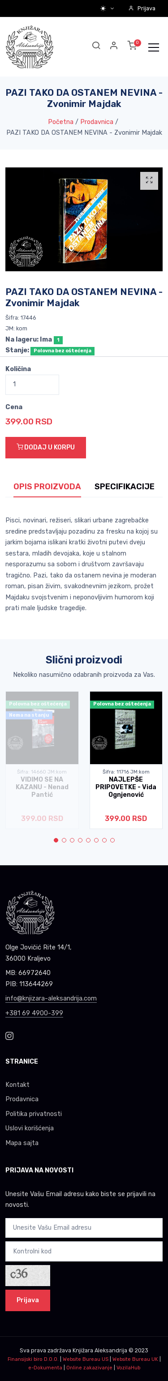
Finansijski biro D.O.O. (33, 1359)
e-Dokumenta (45, 1368)
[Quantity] (32, 385)
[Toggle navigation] (154, 47)
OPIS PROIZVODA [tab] (47, 487)
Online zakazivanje (89, 1368)
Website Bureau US (85, 1359)
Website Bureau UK (135, 1359)
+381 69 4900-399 (34, 1013)
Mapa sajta (22, 1143)
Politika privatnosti (33, 1114)
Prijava (141, 8)
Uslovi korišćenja (29, 1128)
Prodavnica (96, 122)
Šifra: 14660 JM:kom (42, 772)
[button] (114, 46)
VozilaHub (128, 1368)
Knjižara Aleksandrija (100, 1350)
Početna (60, 122)
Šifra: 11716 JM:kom (126, 772)
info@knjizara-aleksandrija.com (51, 998)
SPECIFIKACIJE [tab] (125, 487)
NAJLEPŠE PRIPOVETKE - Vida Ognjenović (125, 787)
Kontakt (17, 1085)
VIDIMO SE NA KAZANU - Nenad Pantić (42, 787)
